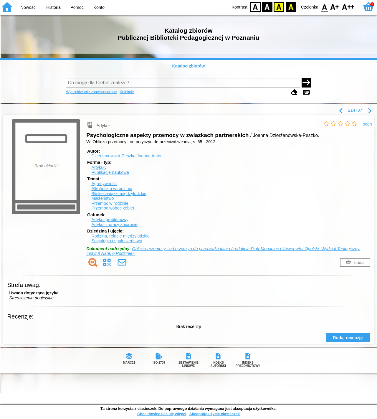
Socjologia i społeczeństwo (116, 240)
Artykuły (98, 167)
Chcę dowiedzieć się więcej (161, 414)
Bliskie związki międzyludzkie (118, 193)
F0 (324, 6)
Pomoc (77, 7)
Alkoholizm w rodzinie (111, 188)
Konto (99, 7)
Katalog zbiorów (188, 66)
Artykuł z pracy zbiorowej (114, 224)
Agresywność (104, 183)
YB (279, 6)
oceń (367, 124)
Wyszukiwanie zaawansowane (91, 92)
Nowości (29, 7)
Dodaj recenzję (348, 337)
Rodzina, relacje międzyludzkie (120, 236)
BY (291, 6)
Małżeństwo (102, 198)
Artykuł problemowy (109, 219)
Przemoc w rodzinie (109, 203)
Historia (53, 7)
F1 (335, 6)
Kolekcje (127, 92)
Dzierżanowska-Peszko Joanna (126, 156)
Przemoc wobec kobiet (112, 208)
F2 (348, 6)
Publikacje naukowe (110, 172)
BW (267, 6)
